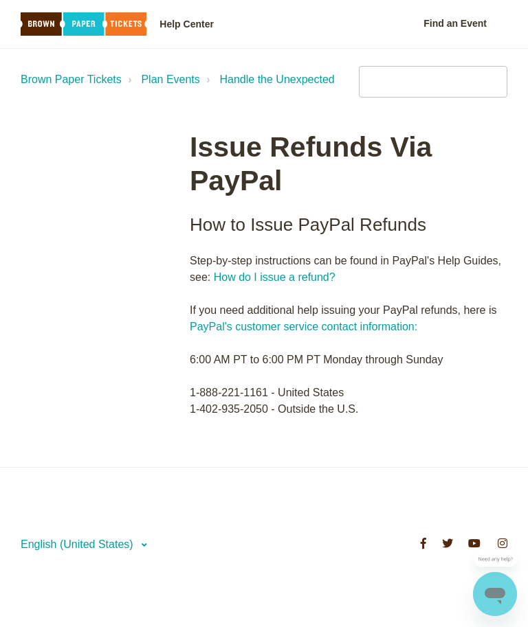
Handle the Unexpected (277, 79)
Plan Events (170, 79)
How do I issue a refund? (275, 277)
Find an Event (455, 23)
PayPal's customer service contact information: (303, 326)
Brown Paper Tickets (71, 79)
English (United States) (78, 544)
